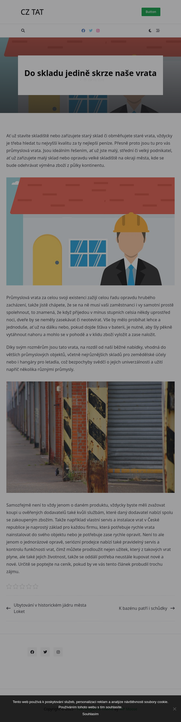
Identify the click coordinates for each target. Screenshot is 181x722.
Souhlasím (90, 714)
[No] (174, 708)
